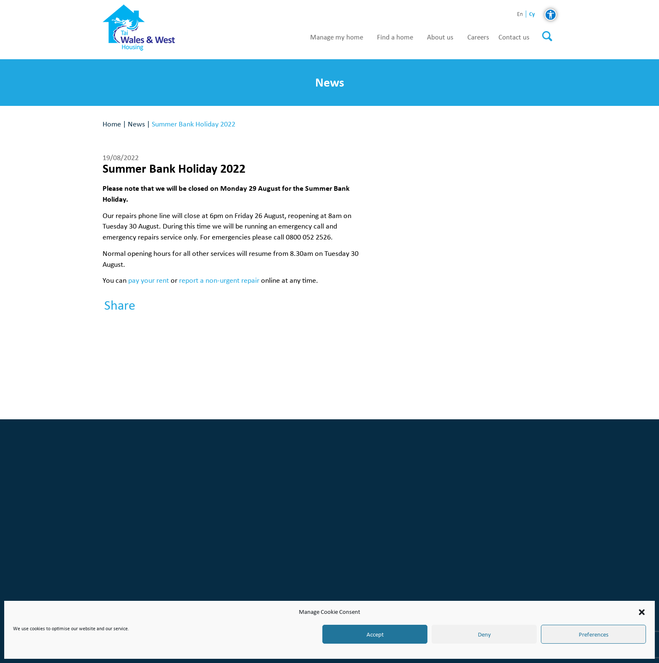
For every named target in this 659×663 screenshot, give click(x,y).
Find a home (395, 37)
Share (119, 305)
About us (440, 37)
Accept (375, 634)
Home (112, 124)
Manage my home (336, 37)
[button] (642, 612)
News (136, 124)
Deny (484, 634)
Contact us (514, 37)
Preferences (594, 634)
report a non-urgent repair (219, 280)
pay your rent (148, 280)
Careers (478, 37)
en (520, 14)
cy (532, 14)
